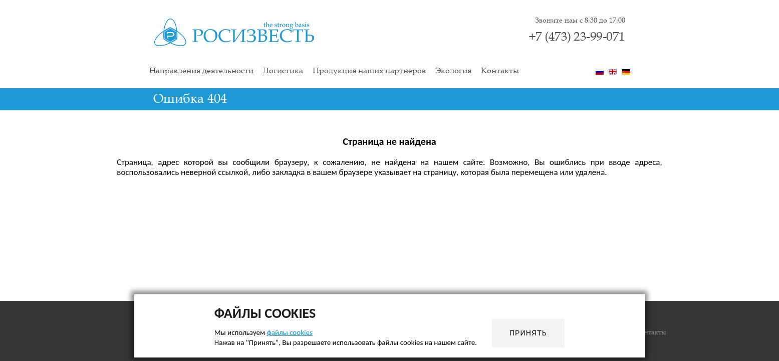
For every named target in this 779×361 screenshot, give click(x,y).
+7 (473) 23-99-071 (577, 37)
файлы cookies (289, 332)
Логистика (283, 71)
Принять (528, 333)
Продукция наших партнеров (369, 71)
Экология (453, 71)
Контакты (500, 71)
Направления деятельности (201, 71)
